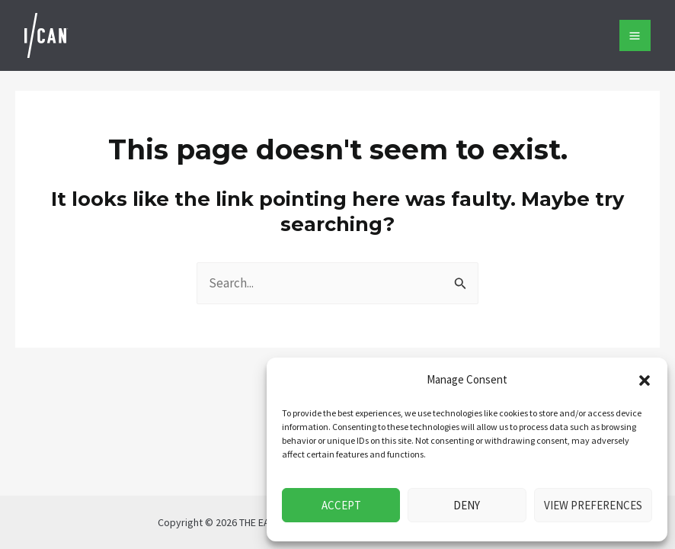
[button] (644, 380)
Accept (341, 505)
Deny (466, 505)
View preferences (593, 505)
